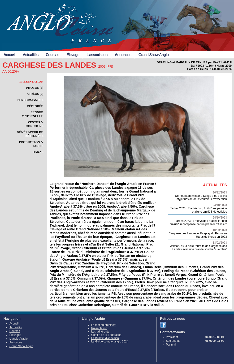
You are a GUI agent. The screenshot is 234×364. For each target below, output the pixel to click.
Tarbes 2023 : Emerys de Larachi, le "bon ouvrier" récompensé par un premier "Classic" (197, 221)
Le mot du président (103, 325)
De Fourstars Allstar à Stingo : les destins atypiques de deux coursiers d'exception (197, 196)
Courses (52, 55)
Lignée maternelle (32, 114)
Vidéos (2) (35, 94)
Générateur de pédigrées (30, 134)
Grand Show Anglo (154, 55)
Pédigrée (35, 106)
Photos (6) (34, 87)
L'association (97, 55)
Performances (30, 100)
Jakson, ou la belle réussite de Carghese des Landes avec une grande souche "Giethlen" (197, 246)
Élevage (72, 55)
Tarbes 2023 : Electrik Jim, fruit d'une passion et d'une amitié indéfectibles (197, 208)
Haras (37, 152)
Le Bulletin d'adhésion (105, 338)
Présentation (31, 81)
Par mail (171, 344)
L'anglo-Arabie (18, 338)
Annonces (123, 55)
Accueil (9, 55)
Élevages (15, 335)
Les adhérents (100, 331)
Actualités (30, 55)
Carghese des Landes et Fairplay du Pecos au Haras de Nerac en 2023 (197, 233)
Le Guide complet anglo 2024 (109, 341)
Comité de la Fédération (106, 335)
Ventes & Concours (34, 124)
